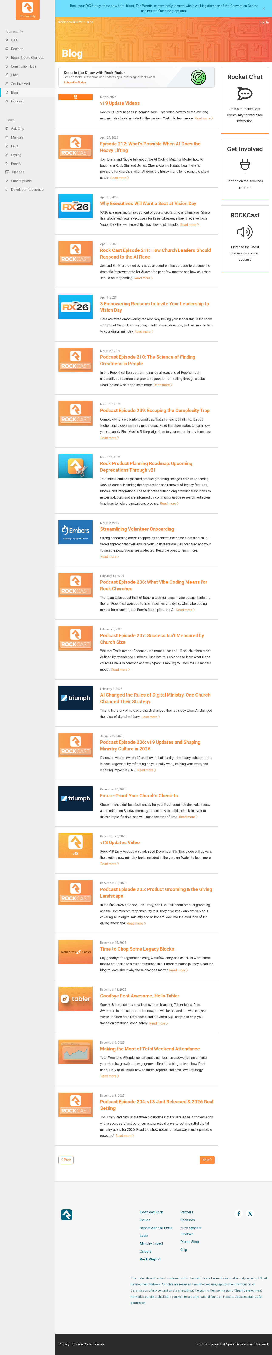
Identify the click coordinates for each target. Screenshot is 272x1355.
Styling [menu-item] (13, 155)
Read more (203, 118)
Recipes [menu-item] (14, 49)
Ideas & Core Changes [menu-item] (24, 58)
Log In (264, 22)
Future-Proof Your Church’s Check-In (139, 795)
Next (207, 1160)
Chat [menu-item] (11, 75)
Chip (183, 1250)
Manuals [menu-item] (14, 137)
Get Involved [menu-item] (17, 84)
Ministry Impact (151, 1243)
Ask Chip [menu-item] (14, 129)
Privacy (63, 1344)
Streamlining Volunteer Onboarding (137, 529)
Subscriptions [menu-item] (18, 181)
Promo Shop (189, 1242)
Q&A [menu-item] (11, 40)
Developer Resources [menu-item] (24, 190)
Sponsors (187, 1220)
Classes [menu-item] (14, 172)
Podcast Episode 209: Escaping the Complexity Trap (155, 410)
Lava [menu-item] (11, 146)
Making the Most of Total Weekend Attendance (150, 1049)
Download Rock (151, 1212)
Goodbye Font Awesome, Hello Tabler (139, 996)
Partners (186, 1212)
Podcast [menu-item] (14, 101)
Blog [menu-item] (11, 93)
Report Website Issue (156, 1228)
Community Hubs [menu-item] (20, 66)
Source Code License (88, 1344)
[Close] (263, 8)
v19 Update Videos (120, 103)
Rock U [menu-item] (13, 164)
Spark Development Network (247, 1344)
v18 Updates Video (120, 842)
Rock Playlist (150, 1259)
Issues (145, 1220)
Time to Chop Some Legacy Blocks (137, 949)
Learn (144, 1236)
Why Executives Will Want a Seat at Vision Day (148, 203)
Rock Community (70, 22)
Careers (146, 1251)
